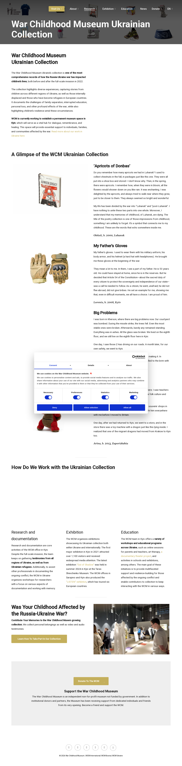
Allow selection (91, 407)
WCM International (93, 755)
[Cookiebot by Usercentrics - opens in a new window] (134, 357)
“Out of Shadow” (85, 564)
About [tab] (129, 365)
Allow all (127, 407)
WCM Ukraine (117, 755)
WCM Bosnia (106, 755)
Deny (54, 407)
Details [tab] (91, 365)
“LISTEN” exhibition (76, 582)
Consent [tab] (53, 365)
